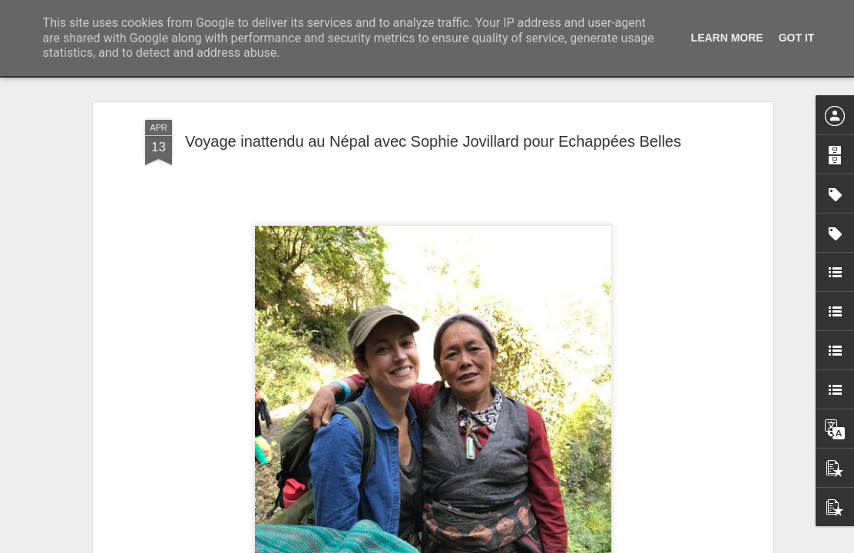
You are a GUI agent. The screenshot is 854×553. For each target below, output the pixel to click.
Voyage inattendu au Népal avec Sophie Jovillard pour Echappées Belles (433, 141)
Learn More (727, 37)
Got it (797, 37)
